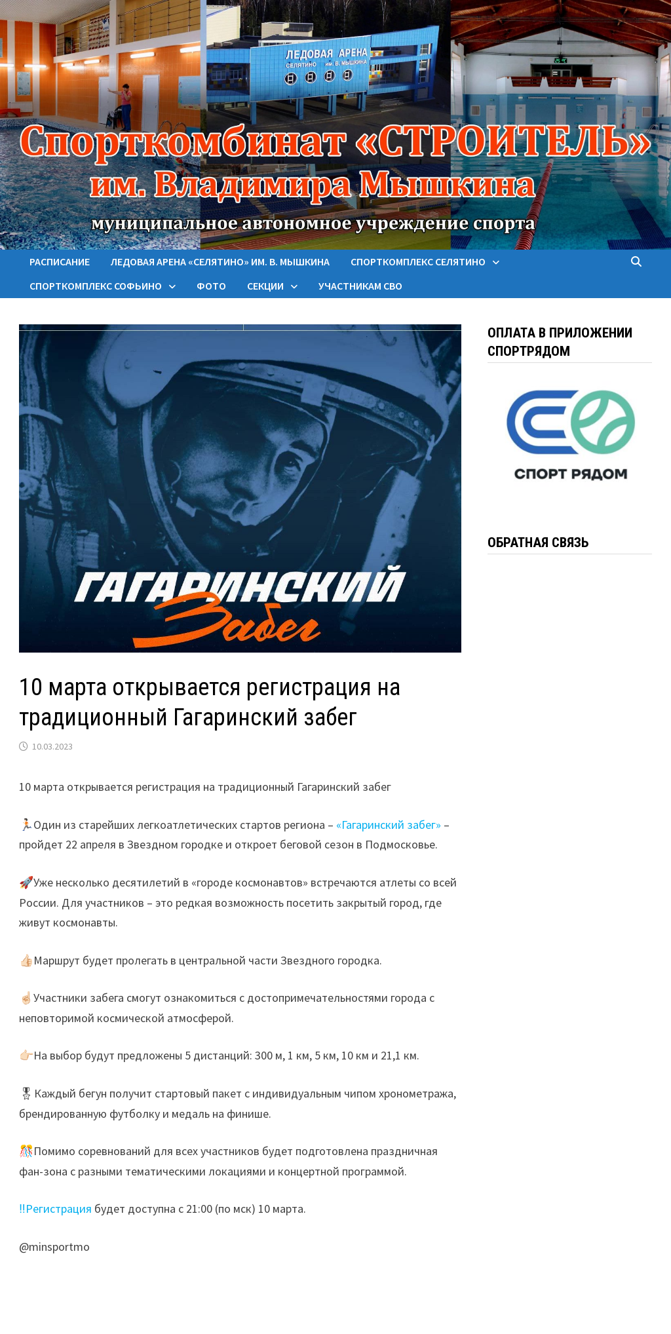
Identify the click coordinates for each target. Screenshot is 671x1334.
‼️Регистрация (55, 1208)
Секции (265, 285)
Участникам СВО (360, 285)
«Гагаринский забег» (388, 824)
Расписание (59, 261)
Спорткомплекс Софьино (95, 285)
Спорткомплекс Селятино (418, 261)
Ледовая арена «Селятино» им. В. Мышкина (220, 261)
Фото (211, 285)
